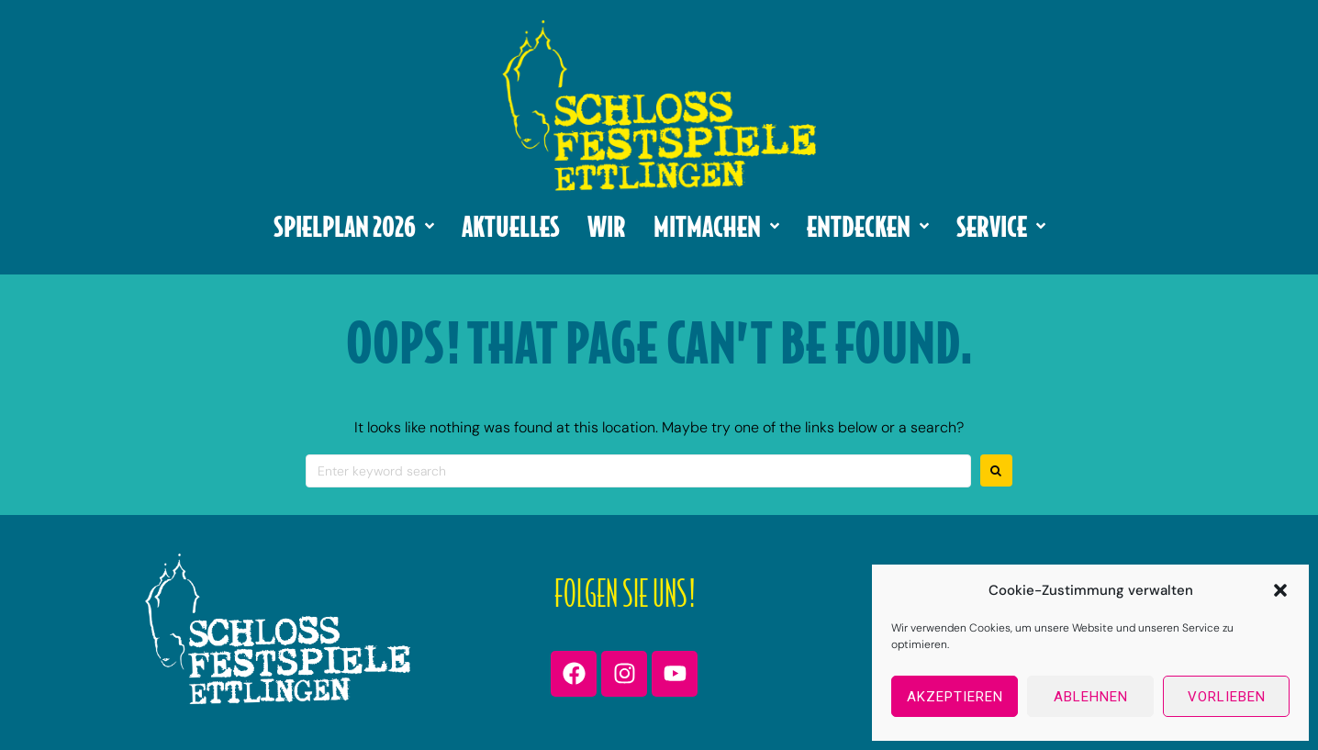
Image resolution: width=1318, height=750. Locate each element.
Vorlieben (1227, 696)
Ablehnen (1091, 696)
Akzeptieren (955, 696)
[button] (1280, 590)
